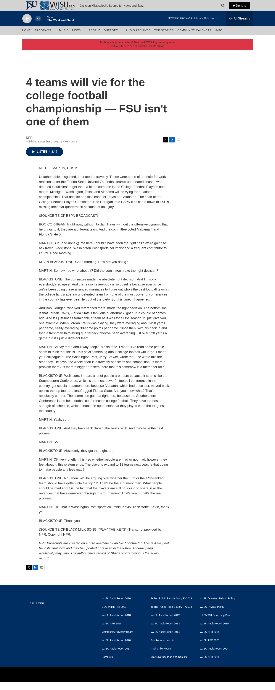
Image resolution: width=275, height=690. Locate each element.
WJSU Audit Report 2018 (116, 623)
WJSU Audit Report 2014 (165, 640)
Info (218, 38)
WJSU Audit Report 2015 (214, 632)
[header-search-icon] (224, 10)
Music (63, 38)
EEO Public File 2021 (114, 615)
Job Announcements (162, 648)
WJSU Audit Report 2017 (116, 657)
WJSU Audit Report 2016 (116, 606)
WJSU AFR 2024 (209, 665)
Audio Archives (138, 38)
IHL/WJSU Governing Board (216, 623)
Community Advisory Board (117, 640)
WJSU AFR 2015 (209, 640)
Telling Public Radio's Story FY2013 (171, 606)
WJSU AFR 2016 (112, 632)
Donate (243, 10)
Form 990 (107, 665)
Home (26, 38)
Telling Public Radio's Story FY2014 (171, 615)
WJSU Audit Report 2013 (165, 632)
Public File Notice (161, 657)
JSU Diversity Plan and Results (169, 665)
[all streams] (239, 27)
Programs (43, 38)
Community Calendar (194, 38)
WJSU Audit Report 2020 (116, 648)
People (94, 38)
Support (111, 38)
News (76, 38)
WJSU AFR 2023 (209, 648)
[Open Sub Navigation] (53, 38)
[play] (27, 27)
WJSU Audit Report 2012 (165, 623)
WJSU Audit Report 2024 (214, 657)
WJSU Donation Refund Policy (217, 606)
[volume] (38, 27)
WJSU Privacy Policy (212, 615)
